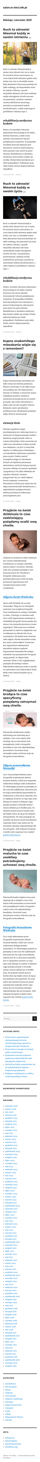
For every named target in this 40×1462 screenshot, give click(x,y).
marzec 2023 (10, 1197)
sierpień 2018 (10, 1314)
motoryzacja (10, 1396)
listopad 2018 (10, 1311)
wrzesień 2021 (11, 1245)
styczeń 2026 (11, 1115)
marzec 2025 (10, 1139)
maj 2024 (9, 1166)
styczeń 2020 (10, 1290)
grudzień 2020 (11, 1272)
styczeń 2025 (10, 1142)
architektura (10, 1384)
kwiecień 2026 (11, 1106)
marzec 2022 (10, 1227)
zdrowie (18, 174)
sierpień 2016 (11, 1366)
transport (9, 1408)
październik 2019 (12, 1296)
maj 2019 (9, 1305)
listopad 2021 (10, 1239)
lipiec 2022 (9, 1215)
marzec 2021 (10, 1263)
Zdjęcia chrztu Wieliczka (18, 597)
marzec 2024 (10, 1172)
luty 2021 (9, 1266)
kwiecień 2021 (11, 1260)
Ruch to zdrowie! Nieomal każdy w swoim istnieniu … (17, 33)
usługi (18, 501)
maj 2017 (9, 1348)
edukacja (9, 1393)
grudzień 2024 (11, 1145)
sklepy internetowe (13, 1405)
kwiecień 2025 (11, 1136)
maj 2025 (9, 1133)
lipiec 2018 (9, 1317)
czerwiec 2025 (11, 1130)
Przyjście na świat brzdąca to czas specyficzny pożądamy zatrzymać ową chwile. (19, 697)
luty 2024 (9, 1175)
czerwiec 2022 (11, 1218)
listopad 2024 (11, 1148)
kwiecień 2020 (11, 1287)
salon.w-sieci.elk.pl (15, 7)
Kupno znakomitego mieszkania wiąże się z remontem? (19, 344)
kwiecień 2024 (11, 1169)
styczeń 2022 (10, 1233)
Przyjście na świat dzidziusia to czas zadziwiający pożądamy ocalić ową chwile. (20, 517)
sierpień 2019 (11, 1299)
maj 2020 (9, 1284)
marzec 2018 (10, 1327)
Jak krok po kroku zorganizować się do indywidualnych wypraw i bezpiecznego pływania (20, 1067)
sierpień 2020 (11, 1281)
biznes (8, 1390)
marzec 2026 (10, 1109)
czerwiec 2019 (11, 1302)
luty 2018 (9, 1330)
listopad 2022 (11, 1203)
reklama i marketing (14, 1399)
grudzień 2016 (11, 1357)
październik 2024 (12, 1151)
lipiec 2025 (9, 1127)
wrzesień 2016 (11, 1363)
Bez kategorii (10, 1387)
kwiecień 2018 (11, 1324)
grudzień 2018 (11, 1308)
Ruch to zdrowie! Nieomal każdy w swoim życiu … (16, 187)
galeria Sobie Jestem (11, 835)
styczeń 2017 (10, 1354)
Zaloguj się (9, 1438)
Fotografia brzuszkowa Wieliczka (17, 929)
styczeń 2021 (10, 1269)
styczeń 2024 (10, 1178)
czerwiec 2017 (11, 1345)
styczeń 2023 (10, 1200)
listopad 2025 (11, 1121)
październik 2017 (12, 1336)
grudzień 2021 (11, 1236)
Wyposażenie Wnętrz (14, 1417)
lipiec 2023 (9, 1191)
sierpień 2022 (11, 1212)
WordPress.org (11, 1447)
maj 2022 (9, 1221)
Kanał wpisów (11, 1441)
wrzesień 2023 (11, 1185)
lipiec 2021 (9, 1251)
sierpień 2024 (11, 1157)
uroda (7, 1411)
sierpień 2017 (10, 1339)
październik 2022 (12, 1206)
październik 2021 (12, 1242)
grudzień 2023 (11, 1181)
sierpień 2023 (11, 1188)
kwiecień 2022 (11, 1224)
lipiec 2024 (9, 1160)
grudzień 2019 (11, 1293)
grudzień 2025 (11, 1118)
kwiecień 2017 (11, 1351)
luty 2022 (9, 1230)
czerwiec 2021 (11, 1254)
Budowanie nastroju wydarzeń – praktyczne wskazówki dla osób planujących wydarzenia (19, 1058)
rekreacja (9, 1402)
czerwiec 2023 (11, 1194)
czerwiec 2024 (11, 1163)
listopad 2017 (10, 1333)
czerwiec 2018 (11, 1321)
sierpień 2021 (10, 1248)
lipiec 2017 (9, 1342)
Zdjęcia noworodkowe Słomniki (16, 767)
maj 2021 (9, 1257)
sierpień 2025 (11, 1124)
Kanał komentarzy (13, 1444)
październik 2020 (12, 1275)
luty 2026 (9, 1112)
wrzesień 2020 (11, 1278)
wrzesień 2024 (11, 1154)
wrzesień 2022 (11, 1209)
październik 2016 (12, 1360)
